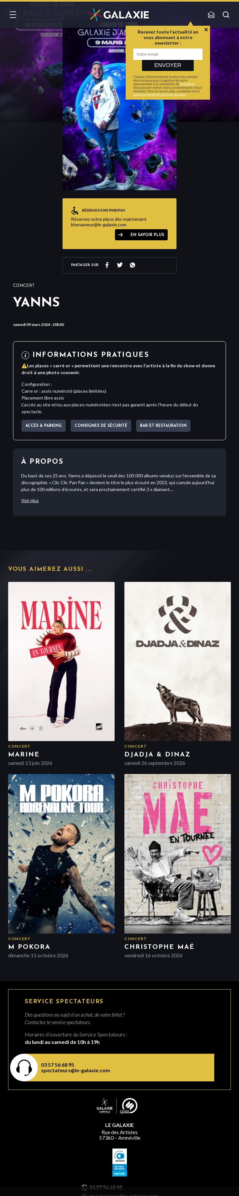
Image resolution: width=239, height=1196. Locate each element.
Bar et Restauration (163, 426)
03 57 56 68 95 (57, 1064)
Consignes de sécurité (101, 426)
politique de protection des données (159, 94)
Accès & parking (43, 426)
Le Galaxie (187, 84)
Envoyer (167, 65)
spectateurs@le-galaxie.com (75, 1070)
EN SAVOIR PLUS (147, 235)
